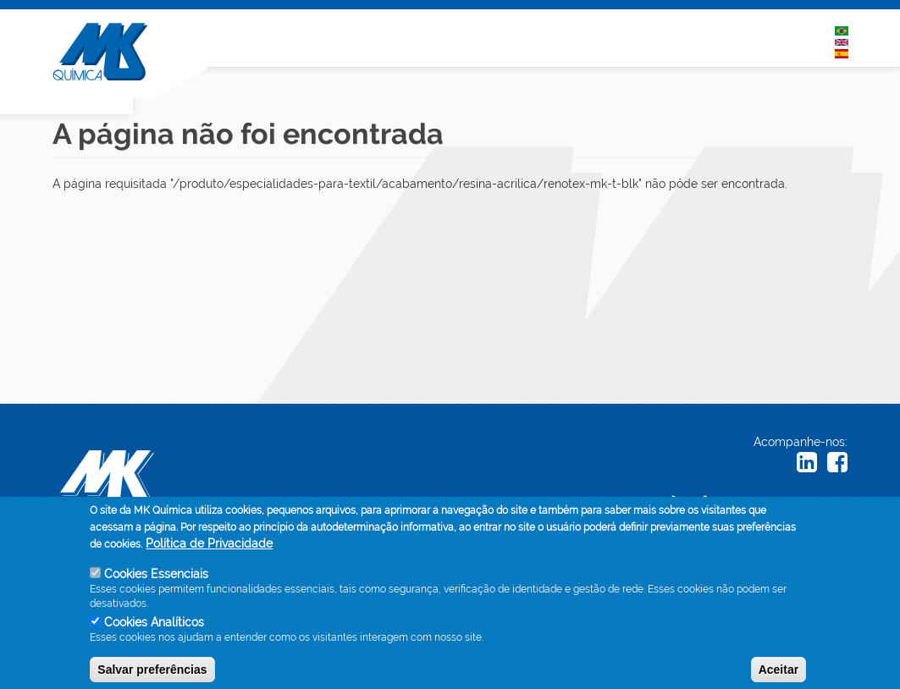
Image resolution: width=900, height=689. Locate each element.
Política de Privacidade (209, 551)
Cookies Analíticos (154, 629)
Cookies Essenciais (156, 581)
